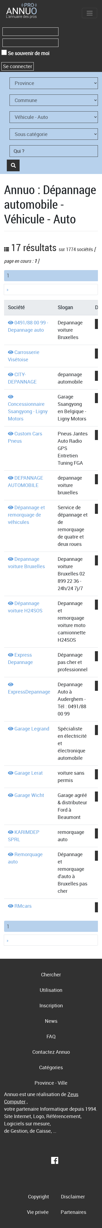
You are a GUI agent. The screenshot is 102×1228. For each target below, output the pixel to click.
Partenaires (73, 1212)
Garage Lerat (28, 773)
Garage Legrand (31, 728)
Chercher (51, 974)
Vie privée (38, 1212)
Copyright (38, 1196)
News (51, 1021)
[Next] (51, 289)
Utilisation (51, 990)
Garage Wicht (29, 795)
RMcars (23, 906)
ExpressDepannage (29, 691)
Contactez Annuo (51, 1052)
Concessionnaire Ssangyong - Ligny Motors (28, 411)
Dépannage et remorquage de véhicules (26, 514)
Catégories (51, 1067)
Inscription (51, 1005)
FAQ (51, 1036)
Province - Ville (51, 1083)
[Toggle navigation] (89, 13)
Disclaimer (73, 1196)
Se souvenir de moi (25, 53)
